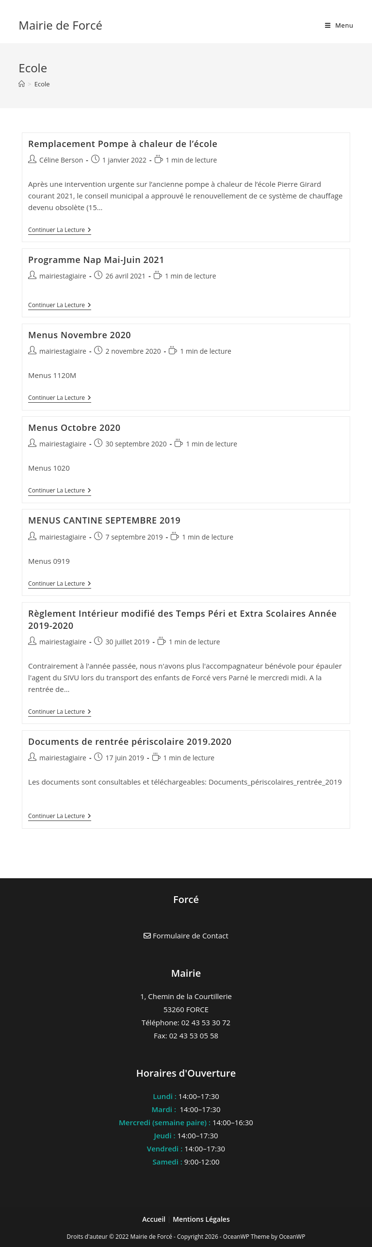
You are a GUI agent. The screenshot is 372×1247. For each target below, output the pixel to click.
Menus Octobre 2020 (74, 427)
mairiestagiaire (62, 275)
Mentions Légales (201, 1219)
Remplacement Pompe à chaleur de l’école (122, 143)
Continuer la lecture (59, 231)
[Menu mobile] (339, 25)
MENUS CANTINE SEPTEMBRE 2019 (104, 520)
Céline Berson (61, 159)
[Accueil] (21, 84)
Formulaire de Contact (186, 935)
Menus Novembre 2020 (79, 335)
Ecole (42, 84)
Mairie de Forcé (60, 25)
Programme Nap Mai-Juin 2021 (96, 259)
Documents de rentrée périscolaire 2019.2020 (130, 741)
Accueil (154, 1219)
